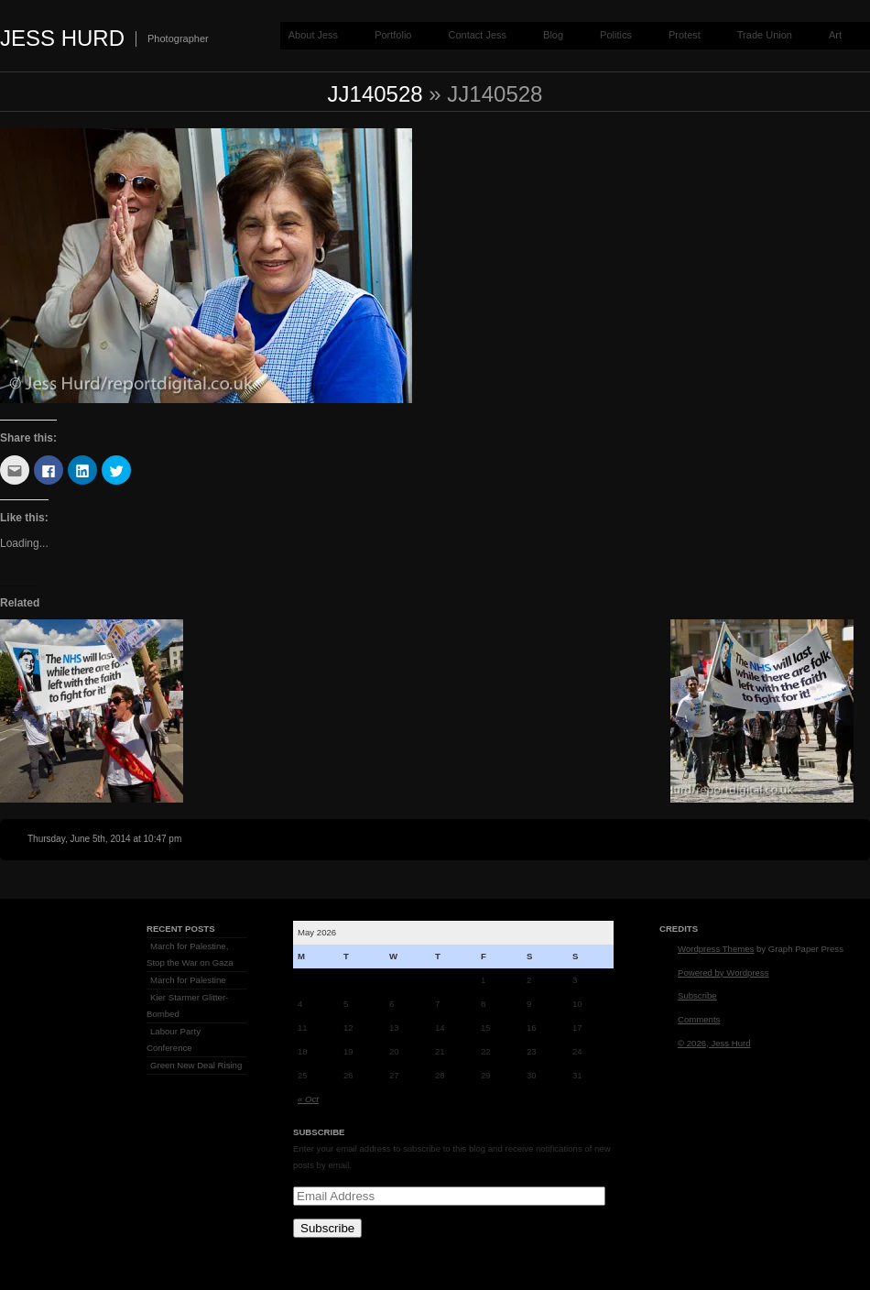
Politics (616, 34)
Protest (685, 34)
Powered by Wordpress (723, 973)
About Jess (313, 34)
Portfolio (393, 34)
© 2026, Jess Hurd (714, 1043)
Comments (699, 1019)
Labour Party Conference (174, 1039)
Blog (553, 34)
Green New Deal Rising (196, 1065)
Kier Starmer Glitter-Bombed (187, 1005)
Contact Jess (477, 34)
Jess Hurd (62, 38)
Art (835, 34)
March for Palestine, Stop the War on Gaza (190, 954)
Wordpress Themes (716, 949)
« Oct (308, 1099)
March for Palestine (188, 980)
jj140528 (375, 94)
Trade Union (764, 34)
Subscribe (327, 1228)
